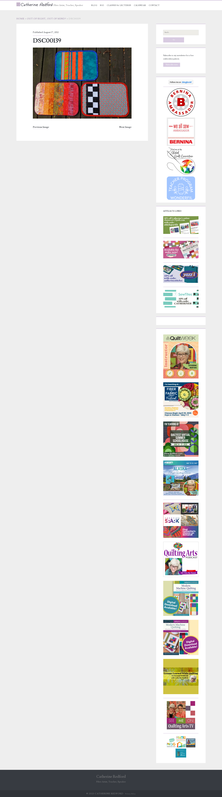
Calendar (140, 5)
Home (20, 18)
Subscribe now (172, 65)
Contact (154, 5)
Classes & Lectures (119, 5)
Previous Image (41, 127)
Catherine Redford (111, 776)
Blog (94, 5)
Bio (102, 5)
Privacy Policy (130, 794)
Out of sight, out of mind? (46, 18)
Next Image (125, 127)
